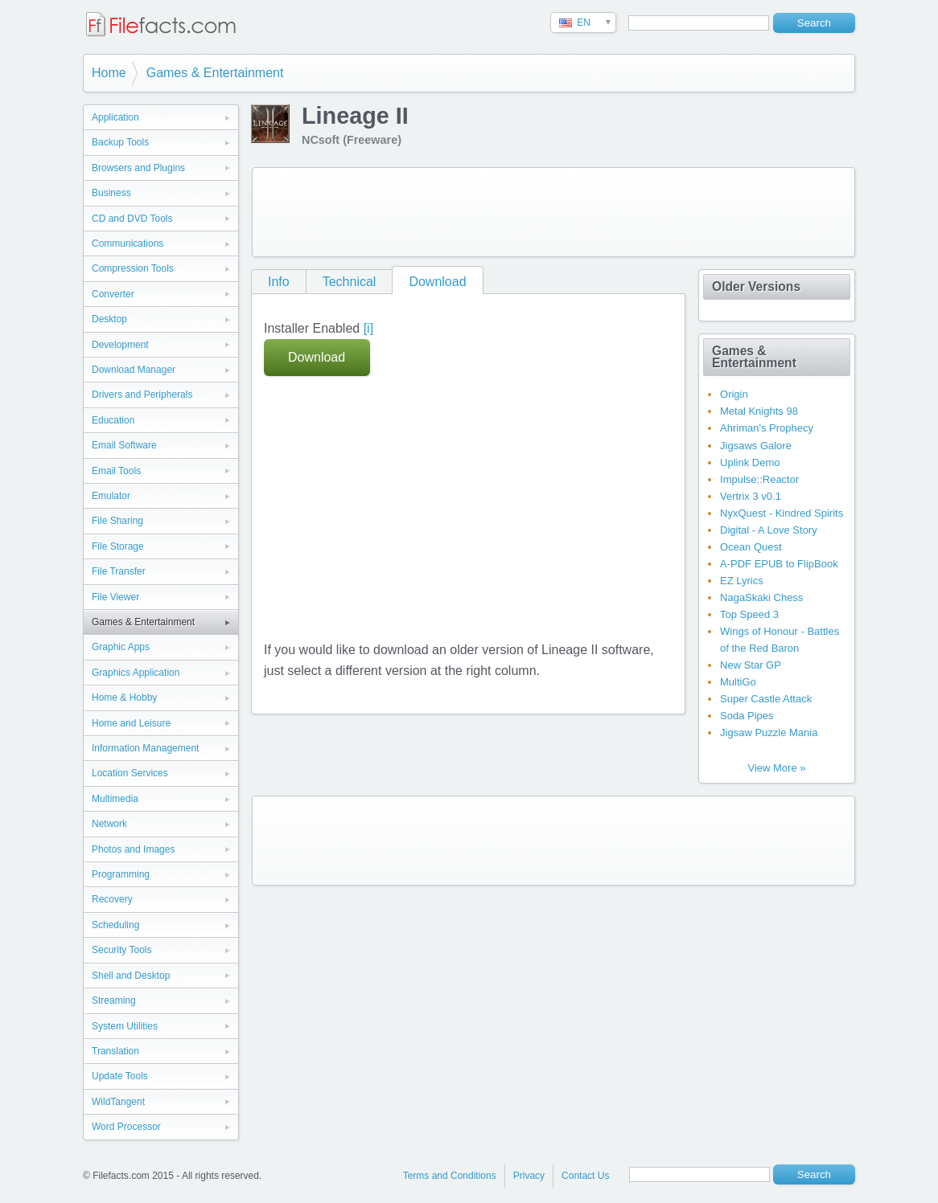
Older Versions (756, 286)
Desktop (109, 319)
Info (279, 281)
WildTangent (118, 1101)
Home (109, 73)
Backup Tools (120, 142)
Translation (115, 1051)
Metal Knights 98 (759, 411)
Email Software (124, 445)
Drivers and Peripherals (142, 394)
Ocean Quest (751, 547)
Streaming (114, 1000)
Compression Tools (133, 268)
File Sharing (117, 520)
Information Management (145, 748)
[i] (368, 328)
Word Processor (126, 1126)
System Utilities (125, 1026)
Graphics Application (135, 672)
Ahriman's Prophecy (766, 428)
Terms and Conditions (449, 1175)
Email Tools (116, 471)
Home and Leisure (131, 723)
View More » (776, 768)
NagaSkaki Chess (761, 597)
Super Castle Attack (766, 699)
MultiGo (738, 682)
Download (437, 281)
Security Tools (121, 949)
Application (115, 117)
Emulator (111, 495)
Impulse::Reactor (759, 479)
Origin (734, 394)
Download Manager (133, 369)
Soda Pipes (747, 716)
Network (109, 823)
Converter (113, 294)
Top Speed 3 (749, 614)
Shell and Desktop (131, 975)
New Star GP (750, 665)
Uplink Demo (750, 462)
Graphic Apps (121, 647)
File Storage (118, 546)
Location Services (130, 773)
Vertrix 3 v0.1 (750, 496)
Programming (121, 874)
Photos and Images (133, 849)
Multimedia (115, 798)
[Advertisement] (553, 212)
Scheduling (115, 925)
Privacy (529, 1175)
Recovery (112, 899)
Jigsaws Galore (756, 446)
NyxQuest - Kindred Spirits (781, 513)
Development (120, 344)
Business (111, 192)
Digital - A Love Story (768, 530)
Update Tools (120, 1076)
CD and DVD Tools (132, 218)
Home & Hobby (124, 697)
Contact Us (585, 1175)
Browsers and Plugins (138, 168)
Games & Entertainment (215, 73)
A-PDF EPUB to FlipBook (779, 564)
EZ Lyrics (741, 581)
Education (113, 420)
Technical (349, 281)
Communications (127, 243)
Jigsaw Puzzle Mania (768, 732)
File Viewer (115, 597)
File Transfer (119, 571)
